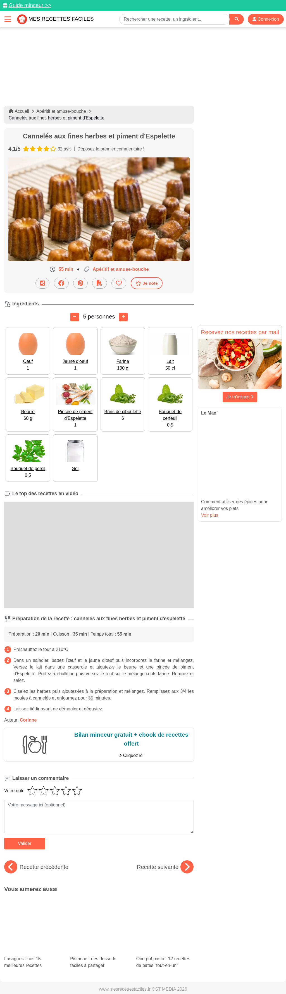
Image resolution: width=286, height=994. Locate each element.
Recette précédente (36, 867)
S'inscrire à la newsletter (245, 978)
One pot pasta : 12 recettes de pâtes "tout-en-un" (165, 912)
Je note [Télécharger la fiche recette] (146, 283)
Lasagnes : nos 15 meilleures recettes (26, 908)
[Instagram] (164, 961)
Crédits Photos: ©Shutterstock (141, 978)
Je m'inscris (240, 396)
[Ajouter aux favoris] (118, 283)
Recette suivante (165, 867)
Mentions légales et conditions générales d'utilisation (184, 972)
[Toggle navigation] (8, 19)
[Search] (236, 19)
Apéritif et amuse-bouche (61, 111)
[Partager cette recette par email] (42, 283)
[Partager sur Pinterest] (80, 283)
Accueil (19, 111)
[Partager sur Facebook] (61, 283)
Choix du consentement (195, 978)
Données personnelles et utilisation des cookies (90, 972)
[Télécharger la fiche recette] (99, 283)
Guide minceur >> (29, 5)
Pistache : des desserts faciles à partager (95, 908)
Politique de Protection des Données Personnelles (63, 978)
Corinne (28, 720)
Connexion (265, 19)
